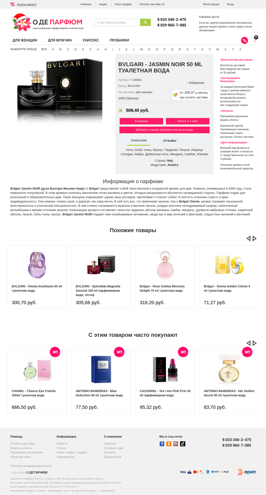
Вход (230, 4)
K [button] (127, 49)
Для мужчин (60, 40)
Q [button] (172, 49)
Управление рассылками (26, 452)
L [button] (134, 49)
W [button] (217, 49)
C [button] (68, 49)
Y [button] (233, 49)
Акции (103, 4)
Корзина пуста (209, 16)
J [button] (119, 49)
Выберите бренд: (24, 49)
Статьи (61, 448)
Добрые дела (112, 456)
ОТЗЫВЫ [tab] (169, 140)
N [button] (149, 49)
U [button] (202, 49)
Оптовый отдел (114, 448)
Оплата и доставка (22, 443)
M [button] (141, 49)
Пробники (119, 40)
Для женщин (24, 40)
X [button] (225, 49)
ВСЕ (44, 49)
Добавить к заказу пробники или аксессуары (164, 129)
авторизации (207, 30)
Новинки (85, 4)
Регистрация (211, 4)
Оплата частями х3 (151, 4)
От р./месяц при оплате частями (194, 95)
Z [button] (240, 49)
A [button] (53, 49)
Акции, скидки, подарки (72, 452)
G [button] (98, 49)
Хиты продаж (123, 4)
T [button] (195, 49)
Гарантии (110, 443)
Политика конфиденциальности (31, 465)
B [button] (60, 49)
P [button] (164, 49)
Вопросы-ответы (21, 448)
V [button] (210, 49)
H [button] (106, 49)
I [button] (112, 49)
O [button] (157, 49)
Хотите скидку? (27, 4)
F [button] (90, 49)
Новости (62, 443)
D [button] (75, 49)
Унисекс (90, 40)
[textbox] (117, 22)
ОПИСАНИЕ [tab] (139, 140)
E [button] (83, 49)
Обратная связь (20, 456)
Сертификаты (65, 456)
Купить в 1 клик (187, 121)
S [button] (187, 49)
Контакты (110, 452)
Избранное (195, 82)
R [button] (180, 49)
